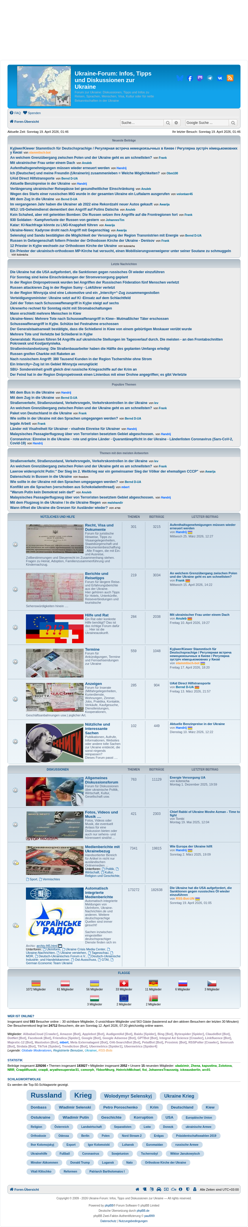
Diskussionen (58, 769)
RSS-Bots (105, 1050)
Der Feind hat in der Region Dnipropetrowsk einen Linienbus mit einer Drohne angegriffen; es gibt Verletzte (98, 375)
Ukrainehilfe (39, 1153)
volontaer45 (184, 194)
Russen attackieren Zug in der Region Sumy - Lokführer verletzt (62, 288)
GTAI (103, 959)
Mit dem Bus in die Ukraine (32, 392)
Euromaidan (154, 1144)
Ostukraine (40, 1117)
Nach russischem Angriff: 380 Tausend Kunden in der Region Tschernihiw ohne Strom (81, 359)
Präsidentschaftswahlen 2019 (196, 1135)
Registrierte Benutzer (68, 1050)
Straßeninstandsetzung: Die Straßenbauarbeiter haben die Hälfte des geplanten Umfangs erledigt (90, 349)
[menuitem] (15, 113)
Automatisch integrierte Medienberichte (99, 892)
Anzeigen (93, 684)
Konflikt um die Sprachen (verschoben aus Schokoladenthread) (62, 487)
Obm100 (172, 173)
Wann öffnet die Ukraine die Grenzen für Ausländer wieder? (59, 508)
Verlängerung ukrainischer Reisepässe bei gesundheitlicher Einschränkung (72, 189)
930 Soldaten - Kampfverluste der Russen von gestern (54, 220)
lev (156, 403)
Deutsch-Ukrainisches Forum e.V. (60, 956)
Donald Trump (80, 1162)
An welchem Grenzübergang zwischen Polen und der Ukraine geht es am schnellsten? (81, 158)
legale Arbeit (20, 424)
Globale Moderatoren (36, 1050)
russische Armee (186, 1144)
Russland (46, 1095)
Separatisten (122, 1126)
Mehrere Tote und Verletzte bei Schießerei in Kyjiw (51, 334)
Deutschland (182, 1107)
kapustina (209, 1065)
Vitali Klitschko (41, 1171)
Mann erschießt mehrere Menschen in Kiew (45, 314)
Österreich (62, 1126)
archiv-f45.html (47, 945)
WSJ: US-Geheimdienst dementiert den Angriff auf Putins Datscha (64, 209)
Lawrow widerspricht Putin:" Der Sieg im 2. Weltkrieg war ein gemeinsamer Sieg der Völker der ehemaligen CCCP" (104, 471)
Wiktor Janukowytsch (185, 1153)
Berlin (85, 1135)
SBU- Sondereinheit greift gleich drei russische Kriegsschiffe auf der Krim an (73, 369)
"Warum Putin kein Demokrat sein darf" (42, 492)
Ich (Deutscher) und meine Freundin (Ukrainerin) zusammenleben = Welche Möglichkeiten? (85, 173)
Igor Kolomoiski (99, 1144)
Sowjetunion (120, 1153)
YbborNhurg (105, 1069)
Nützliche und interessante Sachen (97, 728)
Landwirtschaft (91, 1126)
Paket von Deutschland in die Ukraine (41, 413)
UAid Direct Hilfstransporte (32, 178)
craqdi (43, 1069)
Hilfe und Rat (96, 615)
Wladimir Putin (76, 1117)
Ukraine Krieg (179, 1096)
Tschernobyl (149, 1153)
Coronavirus (90, 1153)
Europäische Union (199, 1117)
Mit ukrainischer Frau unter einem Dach (42, 163)
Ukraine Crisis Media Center (83, 949)
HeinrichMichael (128, 1069)
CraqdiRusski (26, 1069)
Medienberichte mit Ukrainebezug (102, 849)
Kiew (210, 1107)
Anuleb (87, 163)
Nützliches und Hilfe (57, 516)
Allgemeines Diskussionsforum (101, 780)
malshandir (115, 502)
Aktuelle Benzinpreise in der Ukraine (40, 184)
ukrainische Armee (198, 1126)
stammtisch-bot (39, 152)
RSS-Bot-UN (185, 898)
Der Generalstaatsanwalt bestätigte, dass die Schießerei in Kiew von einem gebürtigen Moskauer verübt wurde (101, 329)
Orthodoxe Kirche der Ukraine (165, 1162)
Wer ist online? (20, 1016)
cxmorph (87, 1069)
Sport (31, 879)
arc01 (206, 1069)
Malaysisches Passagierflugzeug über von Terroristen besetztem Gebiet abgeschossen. (82, 434)
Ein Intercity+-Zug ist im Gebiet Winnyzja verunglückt (54, 364)
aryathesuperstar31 (64, 1069)
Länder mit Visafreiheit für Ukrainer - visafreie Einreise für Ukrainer (65, 429)
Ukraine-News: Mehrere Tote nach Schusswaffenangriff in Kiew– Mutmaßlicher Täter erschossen (89, 319)
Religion (36, 1126)
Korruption (143, 1117)
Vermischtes (49, 879)
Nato (129, 1162)
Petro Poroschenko (120, 1107)
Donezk (168, 1126)
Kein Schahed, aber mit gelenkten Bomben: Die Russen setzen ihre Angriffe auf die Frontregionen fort (94, 215)
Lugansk (108, 1162)
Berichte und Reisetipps (96, 575)
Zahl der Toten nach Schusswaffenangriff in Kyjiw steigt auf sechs (64, 303)
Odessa (64, 1135)
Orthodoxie (38, 1135)
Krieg (83, 1095)
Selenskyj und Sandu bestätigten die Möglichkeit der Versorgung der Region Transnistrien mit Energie (94, 235)
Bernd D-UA (69, 178)
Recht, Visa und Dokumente (99, 527)
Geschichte (111, 1117)
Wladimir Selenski (75, 1107)
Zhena (195, 1065)
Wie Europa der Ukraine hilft (191, 846)
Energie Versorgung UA (187, 777)
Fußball (65, 1153)
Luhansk (128, 1144)
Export (71, 1144)
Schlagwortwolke (24, 1079)
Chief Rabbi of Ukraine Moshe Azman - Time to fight (205, 813)
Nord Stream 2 (132, 1135)
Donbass (39, 1107)
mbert (125, 487)
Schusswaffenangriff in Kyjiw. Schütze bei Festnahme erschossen (64, 324)
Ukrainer (91, 1050)
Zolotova (225, 1065)
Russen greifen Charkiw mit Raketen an (42, 354)
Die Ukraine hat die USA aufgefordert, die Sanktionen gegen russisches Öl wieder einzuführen (87, 272)
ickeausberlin (190, 1069)
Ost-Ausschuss (83, 959)
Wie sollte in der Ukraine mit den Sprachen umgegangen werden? (64, 418)
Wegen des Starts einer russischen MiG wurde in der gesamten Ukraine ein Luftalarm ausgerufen (90, 194)
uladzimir (182, 1065)
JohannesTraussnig (163, 1069)
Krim (154, 1107)
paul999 (149, 1215)
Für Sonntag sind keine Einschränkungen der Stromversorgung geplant (69, 277)
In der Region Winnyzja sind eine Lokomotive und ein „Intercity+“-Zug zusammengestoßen (84, 293)
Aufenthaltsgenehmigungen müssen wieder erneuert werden (60, 168)
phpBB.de (143, 1210)
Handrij (121, 168)
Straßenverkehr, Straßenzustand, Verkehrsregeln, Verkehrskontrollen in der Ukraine (78, 403)
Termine (92, 649)
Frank (163, 157)
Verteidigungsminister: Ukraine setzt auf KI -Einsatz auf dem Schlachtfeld (70, 298)
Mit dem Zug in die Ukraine (32, 199)
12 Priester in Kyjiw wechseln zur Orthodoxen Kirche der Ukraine (63, 246)
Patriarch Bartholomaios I (107, 1171)
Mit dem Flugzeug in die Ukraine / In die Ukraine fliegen (55, 503)
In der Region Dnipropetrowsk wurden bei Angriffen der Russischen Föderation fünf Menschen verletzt (94, 282)
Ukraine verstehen (71, 952)
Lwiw (147, 1126)
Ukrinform (51, 949)
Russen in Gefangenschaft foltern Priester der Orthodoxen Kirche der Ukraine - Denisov (82, 241)
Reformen (70, 1171)
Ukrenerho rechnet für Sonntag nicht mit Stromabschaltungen (61, 308)
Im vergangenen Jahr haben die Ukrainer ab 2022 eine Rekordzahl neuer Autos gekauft (81, 204)
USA (169, 1117)
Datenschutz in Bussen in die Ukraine (41, 477)
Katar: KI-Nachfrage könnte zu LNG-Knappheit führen (54, 225)
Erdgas (159, 1135)
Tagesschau (98, 952)
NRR (10, 1069)
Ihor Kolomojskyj (42, 1144)
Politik (108, 869)
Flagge (124, 973)
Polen (106, 1135)
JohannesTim (115, 220)
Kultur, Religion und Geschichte (102, 874)
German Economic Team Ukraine (70, 961)
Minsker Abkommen (44, 1162)
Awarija (164, 204)
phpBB (109, 1205)
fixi (144, 1069)
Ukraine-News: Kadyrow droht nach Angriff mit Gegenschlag (60, 230)
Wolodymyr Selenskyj (128, 1096)
